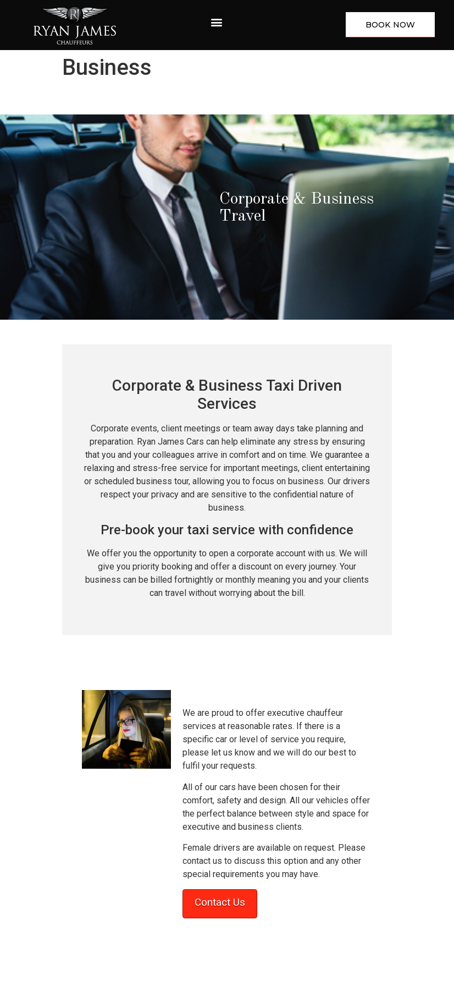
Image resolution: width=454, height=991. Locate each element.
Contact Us (220, 902)
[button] (216, 22)
